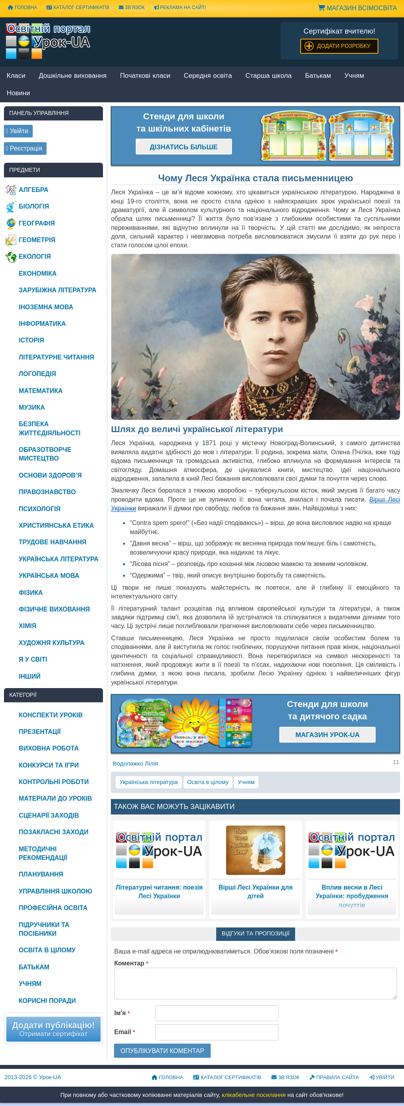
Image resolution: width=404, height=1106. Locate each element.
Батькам (318, 76)
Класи (16, 76)
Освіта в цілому (208, 782)
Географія (37, 223)
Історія (31, 340)
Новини (18, 93)
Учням (354, 76)
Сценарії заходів (49, 815)
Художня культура (52, 643)
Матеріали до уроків (55, 798)
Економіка (38, 273)
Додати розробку (343, 46)
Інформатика (42, 323)
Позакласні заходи (54, 832)
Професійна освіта (53, 908)
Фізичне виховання (54, 609)
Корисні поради (47, 1000)
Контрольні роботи (54, 782)
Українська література (149, 782)
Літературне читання (56, 357)
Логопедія (37, 374)
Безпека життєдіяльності (49, 428)
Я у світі (33, 659)
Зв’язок (131, 7)
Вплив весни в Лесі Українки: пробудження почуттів (352, 896)
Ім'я (122, 1013)
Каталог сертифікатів (78, 7)
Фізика (31, 592)
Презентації (40, 731)
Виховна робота (49, 748)
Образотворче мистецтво (45, 454)
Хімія (27, 626)
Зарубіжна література (58, 290)
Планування (41, 874)
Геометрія (37, 240)
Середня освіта (208, 76)
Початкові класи (145, 76)
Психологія (40, 509)
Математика (41, 390)
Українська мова (49, 575)
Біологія (34, 206)
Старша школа (268, 76)
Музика (32, 407)
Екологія (35, 256)
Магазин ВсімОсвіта (357, 8)
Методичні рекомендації (43, 853)
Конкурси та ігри (49, 765)
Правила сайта (334, 1077)
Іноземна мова (46, 307)
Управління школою (55, 891)
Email (124, 1032)
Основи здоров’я (50, 475)
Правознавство (47, 492)
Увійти (382, 1077)
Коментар (131, 963)
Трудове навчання (52, 542)
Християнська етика (56, 525)
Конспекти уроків (51, 715)
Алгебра (34, 189)
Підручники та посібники (44, 929)
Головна (22, 7)
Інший (30, 676)
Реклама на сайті (180, 7)
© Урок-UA (33, 1077)
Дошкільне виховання (73, 76)
